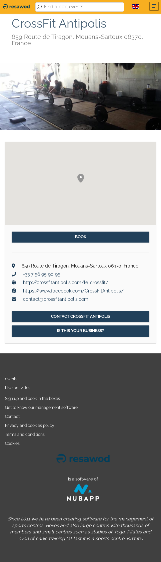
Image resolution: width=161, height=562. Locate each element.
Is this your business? (80, 330)
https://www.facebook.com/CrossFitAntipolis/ (73, 290)
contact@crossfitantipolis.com (55, 299)
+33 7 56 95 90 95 (41, 274)
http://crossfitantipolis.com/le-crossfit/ (65, 282)
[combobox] (83, 7)
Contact (12, 416)
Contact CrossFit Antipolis (80, 316)
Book (80, 237)
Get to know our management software (41, 407)
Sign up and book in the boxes (32, 398)
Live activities (17, 387)
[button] (80, 178)
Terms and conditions (25, 434)
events (11, 378)
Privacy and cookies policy (29, 425)
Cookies (12, 443)
